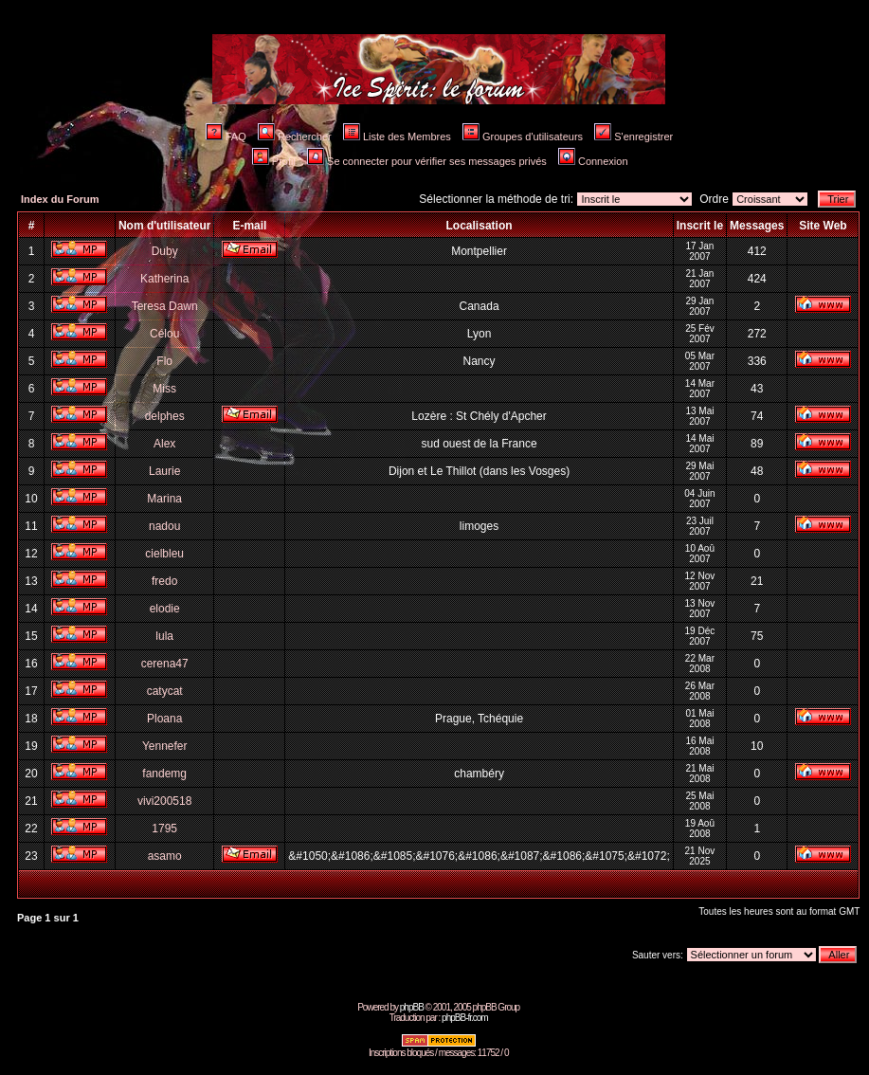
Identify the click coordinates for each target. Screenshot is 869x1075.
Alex (164, 443)
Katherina (164, 278)
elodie (165, 608)
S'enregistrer (633, 136)
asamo (165, 856)
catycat (165, 691)
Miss (164, 388)
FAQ (226, 136)
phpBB (412, 1007)
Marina (164, 498)
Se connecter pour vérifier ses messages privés (427, 161)
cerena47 (165, 663)
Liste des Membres (397, 136)
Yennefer (165, 746)
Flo (164, 361)
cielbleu (164, 553)
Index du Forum (60, 199)
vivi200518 (164, 801)
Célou (164, 333)
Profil (274, 161)
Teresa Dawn (165, 306)
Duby (165, 251)
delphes (165, 416)
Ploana (164, 718)
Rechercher (295, 136)
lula (164, 636)
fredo (164, 581)
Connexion (593, 161)
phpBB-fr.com (465, 1017)
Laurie (164, 471)
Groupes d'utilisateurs (522, 136)
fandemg (164, 773)
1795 (164, 828)
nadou (164, 526)
